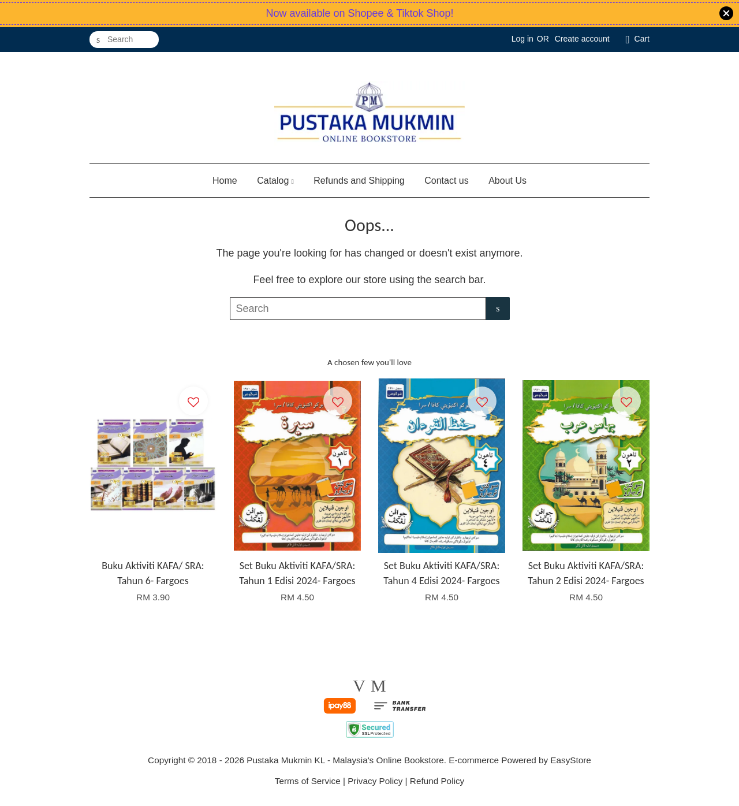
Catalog (275, 180)
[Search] (124, 39)
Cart (642, 38)
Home (224, 180)
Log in (522, 38)
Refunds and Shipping (358, 180)
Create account (582, 38)
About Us (507, 180)
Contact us (446, 180)
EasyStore (570, 760)
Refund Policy (437, 781)
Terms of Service (308, 781)
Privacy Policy (375, 781)
